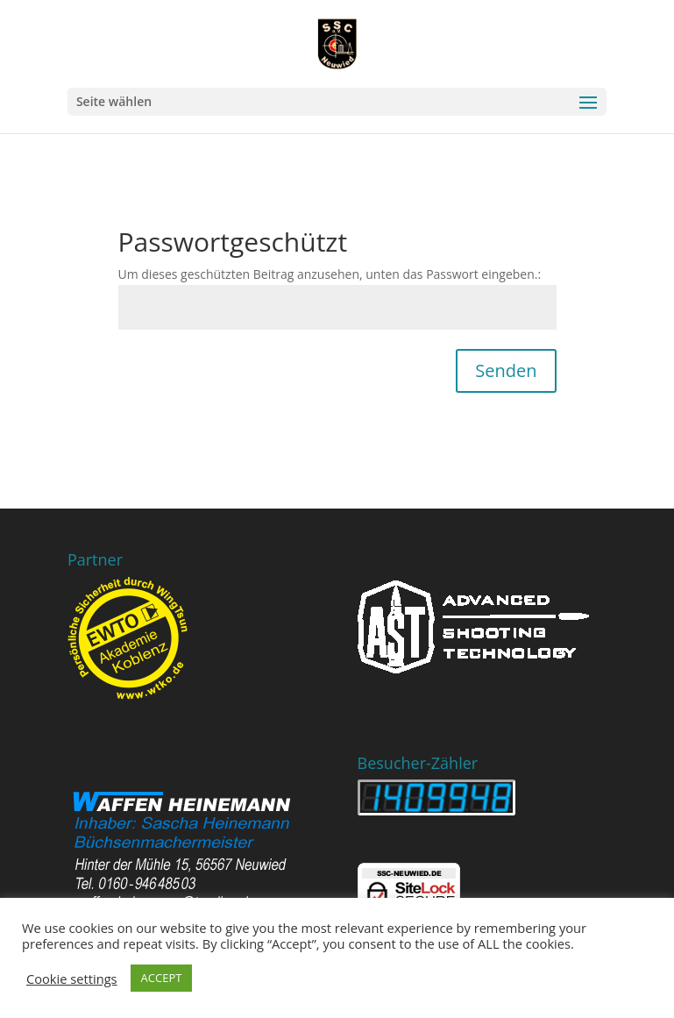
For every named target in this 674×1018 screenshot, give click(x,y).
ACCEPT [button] (161, 978)
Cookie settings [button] (71, 978)
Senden (505, 370)
